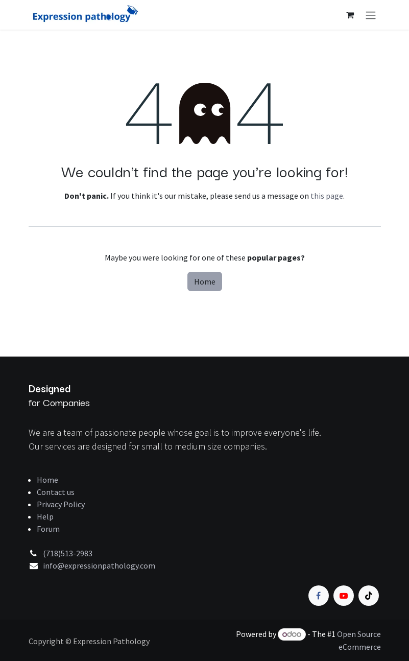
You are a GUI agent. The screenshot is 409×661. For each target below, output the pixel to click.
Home (204, 281)
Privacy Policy (61, 504)
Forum (48, 529)
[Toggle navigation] (370, 15)
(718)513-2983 (67, 553)
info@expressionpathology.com (99, 565)
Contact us (56, 492)
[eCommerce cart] (350, 15)
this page (326, 196)
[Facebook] (318, 595)
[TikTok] (368, 595)
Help (45, 516)
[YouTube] (343, 595)
